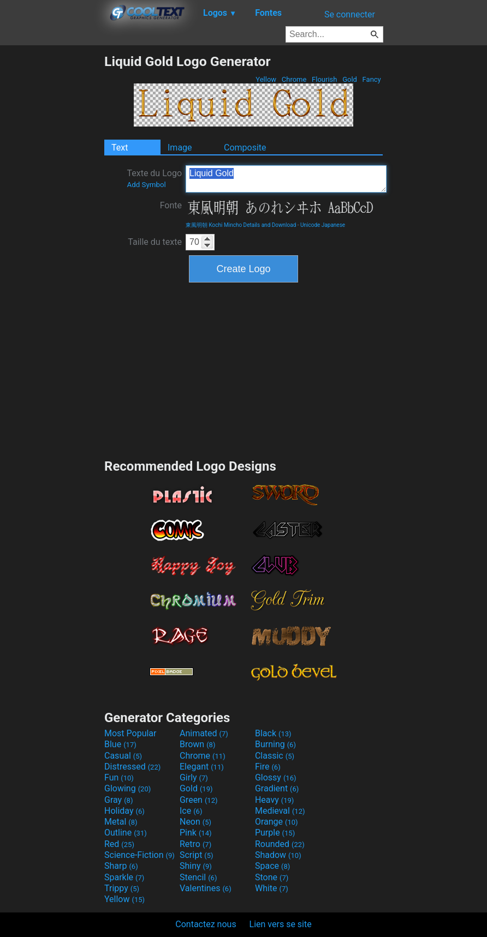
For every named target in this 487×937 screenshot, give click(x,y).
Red (119, 844)
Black (273, 733)
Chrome (294, 79)
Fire (268, 766)
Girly (194, 777)
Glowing (127, 788)
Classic (274, 755)
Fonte (171, 205)
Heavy (274, 800)
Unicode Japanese (322, 225)
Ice (191, 811)
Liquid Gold (286, 179)
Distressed (132, 766)
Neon (195, 821)
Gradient (277, 788)
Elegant (202, 766)
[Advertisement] (52, 217)
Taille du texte (155, 242)
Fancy (371, 79)
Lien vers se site (281, 924)
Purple (275, 832)
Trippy (121, 888)
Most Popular (130, 733)
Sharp (121, 866)
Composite (245, 147)
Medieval (280, 811)
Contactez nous (205, 924)
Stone (271, 877)
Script (196, 855)
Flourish (324, 79)
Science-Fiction (139, 855)
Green (199, 800)
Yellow (266, 79)
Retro (195, 844)
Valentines (205, 888)
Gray (118, 800)
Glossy (275, 777)
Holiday (124, 811)
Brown (197, 744)
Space (272, 866)
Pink (196, 832)
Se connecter (349, 14)
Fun (119, 777)
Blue (120, 744)
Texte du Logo (154, 178)
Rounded (280, 844)
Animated (204, 733)
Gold (350, 79)
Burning (275, 744)
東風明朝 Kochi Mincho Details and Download (241, 225)
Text (119, 147)
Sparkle (124, 877)
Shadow (278, 855)
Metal (121, 821)
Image (180, 147)
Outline (125, 832)
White (271, 888)
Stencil (198, 877)
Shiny (196, 866)
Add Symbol (146, 185)
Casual (123, 755)
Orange (276, 821)
